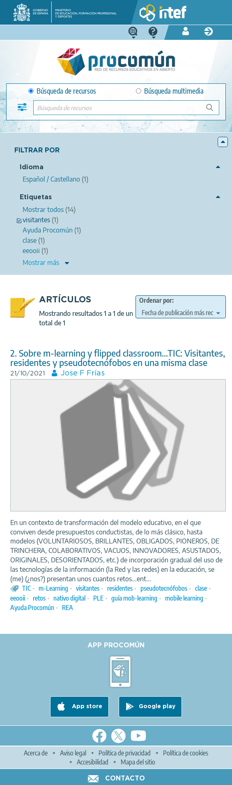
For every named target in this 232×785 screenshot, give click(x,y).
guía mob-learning (134, 598)
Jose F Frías (83, 373)
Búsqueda (214, 110)
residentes (120, 588)
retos (39, 598)
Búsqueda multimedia (170, 91)
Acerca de (36, 753)
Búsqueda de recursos (62, 91)
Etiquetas (36, 197)
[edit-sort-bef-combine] (181, 312)
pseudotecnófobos (163, 588)
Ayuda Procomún (32, 607)
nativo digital (69, 598)
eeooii (17, 598)
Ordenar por (155, 300)
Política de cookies (185, 753)
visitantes (87, 588)
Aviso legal (73, 753)
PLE (98, 598)
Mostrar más (41, 262)
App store (86, 706)
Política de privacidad (125, 753)
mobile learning (184, 598)
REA (67, 607)
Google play (157, 706)
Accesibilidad (92, 762)
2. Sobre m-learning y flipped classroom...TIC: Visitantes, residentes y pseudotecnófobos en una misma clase (117, 358)
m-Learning (53, 588)
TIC (26, 588)
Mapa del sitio (138, 762)
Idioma (32, 167)
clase (201, 588)
